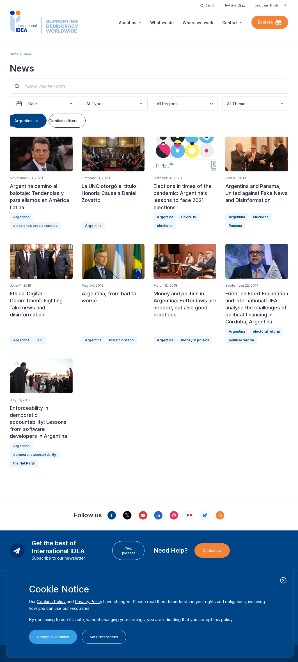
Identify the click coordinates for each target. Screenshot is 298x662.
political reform (241, 340)
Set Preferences (104, 637)
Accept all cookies (53, 637)
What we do (162, 22)
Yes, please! (128, 550)
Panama (235, 226)
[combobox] (87, 103)
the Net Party (24, 463)
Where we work (198, 22)
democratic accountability (34, 454)
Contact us (212, 550)
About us (127, 22)
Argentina (23, 120)
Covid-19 (188, 217)
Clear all (55, 120)
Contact (230, 22)
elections (164, 226)
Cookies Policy (51, 601)
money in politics (195, 340)
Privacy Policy (88, 601)
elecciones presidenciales (35, 226)
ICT (40, 340)
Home (14, 54)
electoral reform (266, 331)
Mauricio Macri (121, 340)
